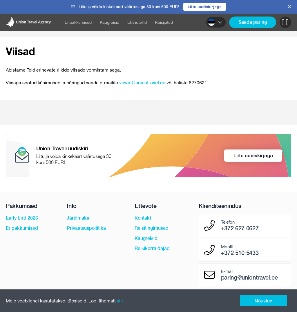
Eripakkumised (78, 22)
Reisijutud (164, 22)
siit (120, 300)
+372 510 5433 (240, 253)
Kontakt (143, 218)
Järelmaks (78, 218)
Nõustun (263, 300)
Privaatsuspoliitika (86, 228)
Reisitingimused (152, 228)
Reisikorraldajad (152, 248)
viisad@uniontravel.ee (142, 82)
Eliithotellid (137, 22)
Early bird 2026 (22, 218)
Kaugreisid (109, 22)
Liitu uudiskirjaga (205, 6)
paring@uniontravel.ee (249, 278)
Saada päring (252, 22)
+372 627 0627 (240, 228)
